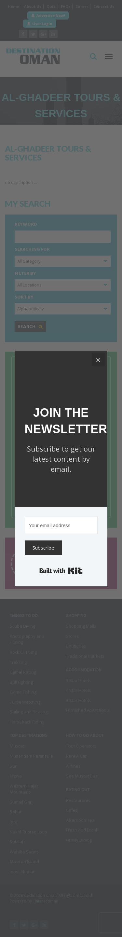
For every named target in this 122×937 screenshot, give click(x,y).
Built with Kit (61, 571)
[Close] (98, 359)
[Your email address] (61, 525)
